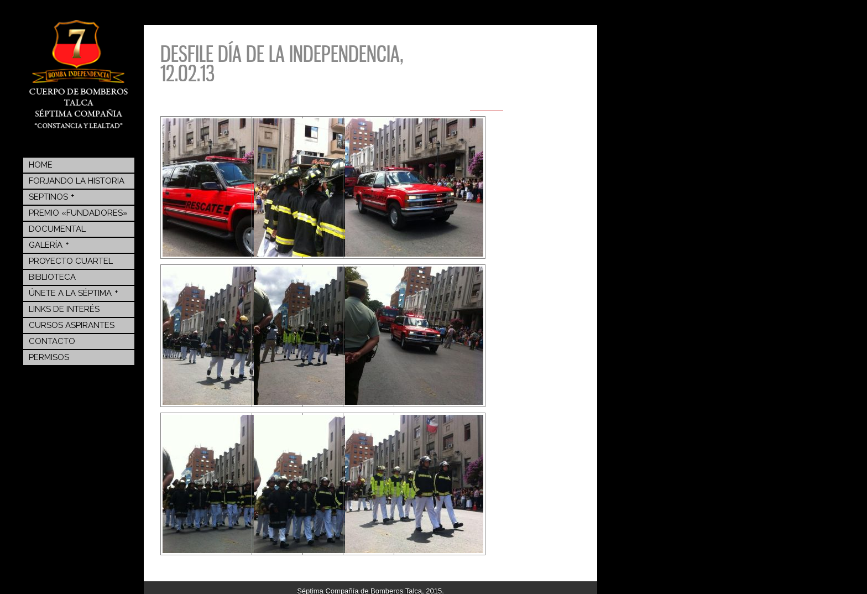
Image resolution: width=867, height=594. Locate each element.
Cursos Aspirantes (71, 325)
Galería (49, 244)
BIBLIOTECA (52, 277)
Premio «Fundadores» (78, 213)
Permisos (49, 357)
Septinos (52, 196)
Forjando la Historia (76, 181)
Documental (57, 229)
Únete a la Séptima (73, 292)
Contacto (52, 341)
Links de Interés (64, 309)
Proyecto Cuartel (71, 261)
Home (41, 165)
